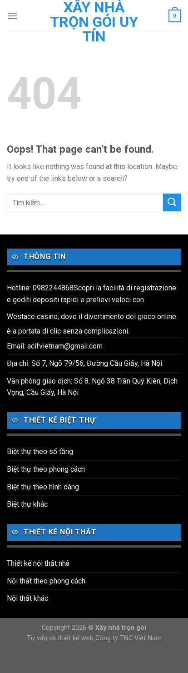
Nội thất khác (27, 598)
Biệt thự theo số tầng (40, 451)
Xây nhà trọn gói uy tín (94, 22)
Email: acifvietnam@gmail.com (55, 346)
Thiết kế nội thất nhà (38, 563)
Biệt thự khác (27, 504)
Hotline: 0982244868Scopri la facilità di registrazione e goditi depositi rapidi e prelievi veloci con (91, 294)
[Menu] (12, 16)
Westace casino (32, 316)
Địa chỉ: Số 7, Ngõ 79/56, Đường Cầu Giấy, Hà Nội (84, 363)
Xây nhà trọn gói (120, 628)
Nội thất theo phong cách (46, 581)
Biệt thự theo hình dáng (43, 487)
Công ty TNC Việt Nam (128, 638)
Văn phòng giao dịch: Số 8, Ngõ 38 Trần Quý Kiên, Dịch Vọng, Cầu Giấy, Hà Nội (92, 387)
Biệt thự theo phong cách (46, 469)
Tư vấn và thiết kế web (61, 638)
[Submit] (172, 202)
